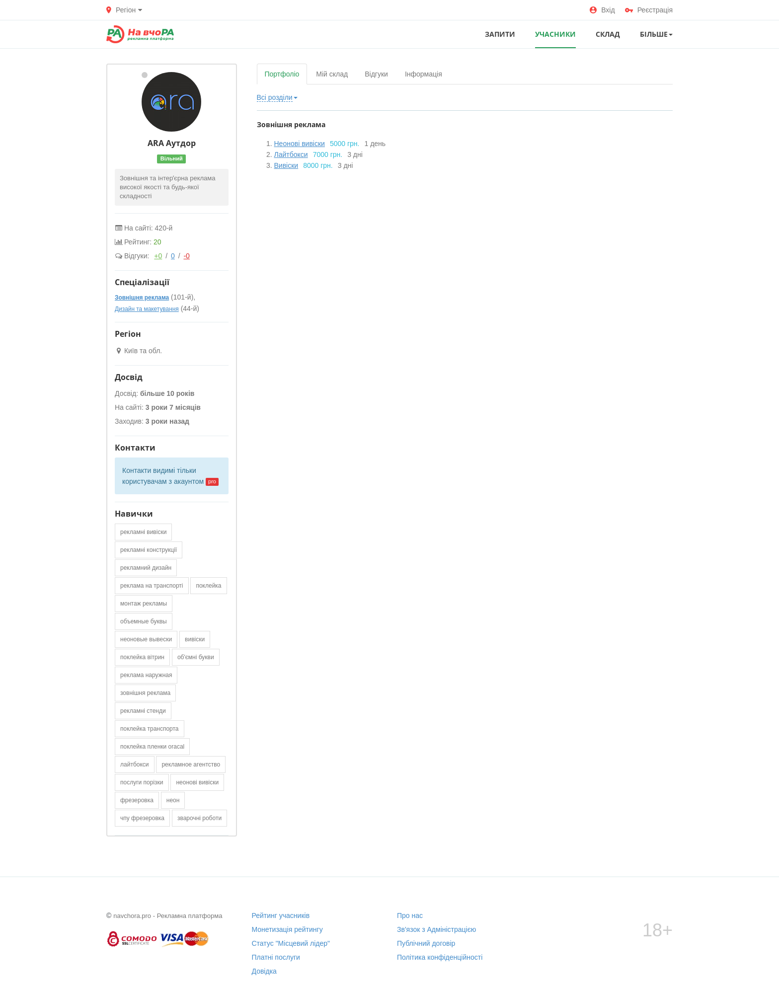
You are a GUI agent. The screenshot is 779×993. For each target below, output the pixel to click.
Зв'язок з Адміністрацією (436, 929)
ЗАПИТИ (500, 34)
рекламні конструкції (148, 549)
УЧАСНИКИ (555, 34)
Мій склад (332, 74)
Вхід (602, 10)
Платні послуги (276, 957)
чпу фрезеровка (142, 818)
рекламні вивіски (143, 532)
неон (173, 800)
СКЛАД (608, 34)
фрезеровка (137, 800)
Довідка (264, 971)
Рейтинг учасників (281, 915)
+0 (158, 256)
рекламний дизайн (145, 567)
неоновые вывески (146, 639)
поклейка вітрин (142, 657)
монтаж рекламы (143, 603)
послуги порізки (141, 782)
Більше (656, 34)
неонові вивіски (197, 782)
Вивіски (286, 165)
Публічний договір (426, 943)
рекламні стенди (143, 710)
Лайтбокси (291, 154)
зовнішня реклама (145, 692)
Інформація (423, 74)
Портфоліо (282, 74)
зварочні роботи (199, 818)
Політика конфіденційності (439, 957)
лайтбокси (134, 764)
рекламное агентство (190, 764)
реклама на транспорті (151, 585)
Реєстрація (649, 10)
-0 (186, 256)
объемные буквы (143, 621)
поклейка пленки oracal (152, 746)
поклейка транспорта (149, 728)
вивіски (195, 639)
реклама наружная (146, 675)
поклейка (208, 585)
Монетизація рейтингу (287, 929)
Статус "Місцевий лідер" (291, 943)
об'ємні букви (195, 657)
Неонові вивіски (299, 144)
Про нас (410, 915)
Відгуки (376, 74)
